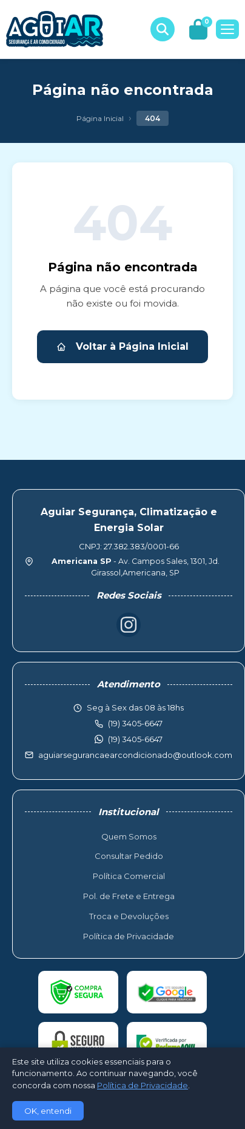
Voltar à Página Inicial (122, 346)
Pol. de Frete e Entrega (129, 896)
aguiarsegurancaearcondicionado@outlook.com (135, 755)
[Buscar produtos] (162, 29)
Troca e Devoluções (129, 916)
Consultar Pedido (129, 856)
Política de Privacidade (128, 936)
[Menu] (227, 29)
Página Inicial (100, 118)
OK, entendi (48, 1111)
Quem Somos (128, 836)
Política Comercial (129, 876)
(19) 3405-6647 (135, 739)
